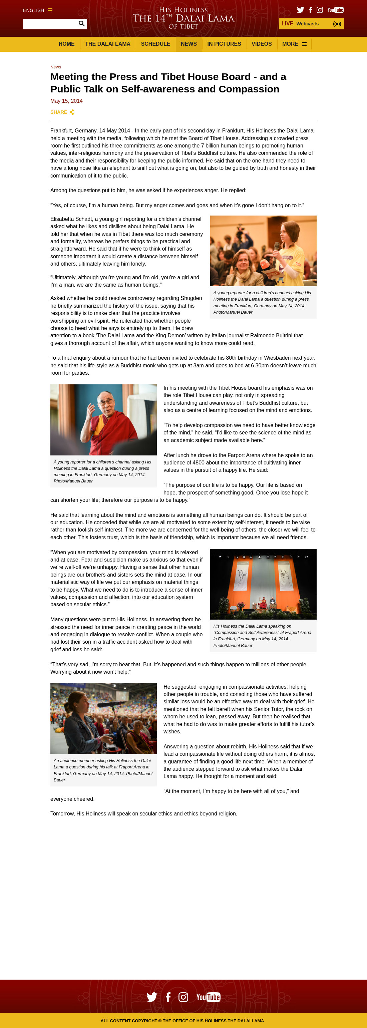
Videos (262, 44)
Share (58, 112)
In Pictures (224, 44)
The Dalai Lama (107, 44)
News (189, 44)
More (294, 44)
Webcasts (300, 23)
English (37, 10)
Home (67, 44)
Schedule (155, 44)
